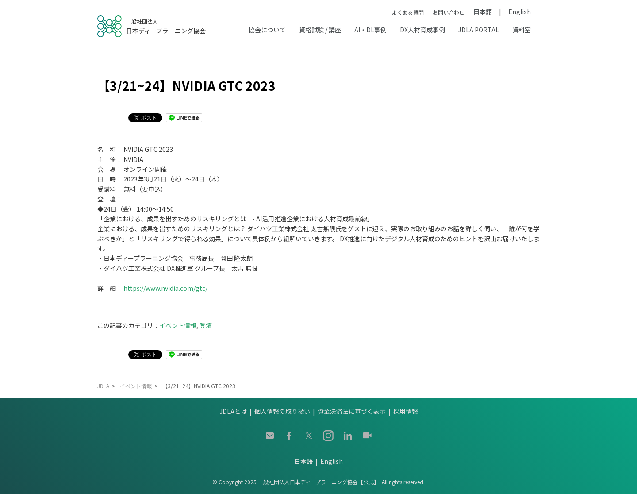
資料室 (521, 29)
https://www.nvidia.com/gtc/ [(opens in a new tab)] (165, 288)
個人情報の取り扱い (282, 411)
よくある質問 (408, 12)
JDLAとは (233, 411)
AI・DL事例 (370, 29)
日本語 (482, 11)
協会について (267, 29)
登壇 (206, 325)
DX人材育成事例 (422, 29)
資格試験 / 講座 (320, 29)
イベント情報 (177, 325)
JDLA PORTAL (478, 29)
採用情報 (405, 411)
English (519, 11)
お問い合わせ (448, 12)
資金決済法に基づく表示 (352, 411)
